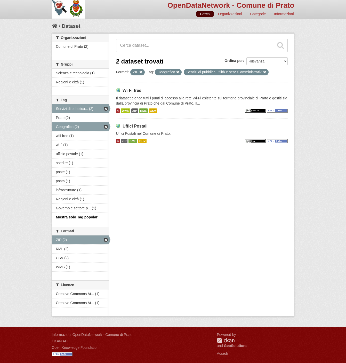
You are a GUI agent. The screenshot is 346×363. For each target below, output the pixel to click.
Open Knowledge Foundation (75, 347)
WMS (125, 111)
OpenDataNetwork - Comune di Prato (230, 5)
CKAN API (60, 341)
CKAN (226, 340)
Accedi (222, 353)
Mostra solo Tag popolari (77, 217)
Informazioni (284, 14)
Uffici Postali (135, 126)
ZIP (134, 111)
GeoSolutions (235, 346)
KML (143, 111)
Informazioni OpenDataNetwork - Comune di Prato (92, 335)
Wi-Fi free (132, 90)
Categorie (258, 14)
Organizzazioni (230, 14)
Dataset (71, 26)
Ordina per (233, 61)
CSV (153, 111)
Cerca (205, 14)
